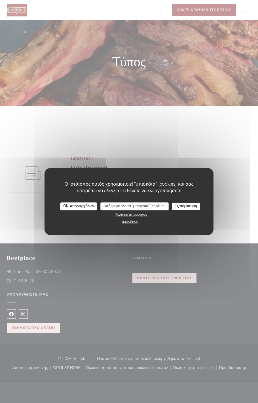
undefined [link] (130, 221)
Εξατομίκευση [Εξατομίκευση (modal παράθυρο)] (186, 206)
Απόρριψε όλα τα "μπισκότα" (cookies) (134, 206)
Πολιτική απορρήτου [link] (131, 214)
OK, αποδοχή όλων (78, 206)
